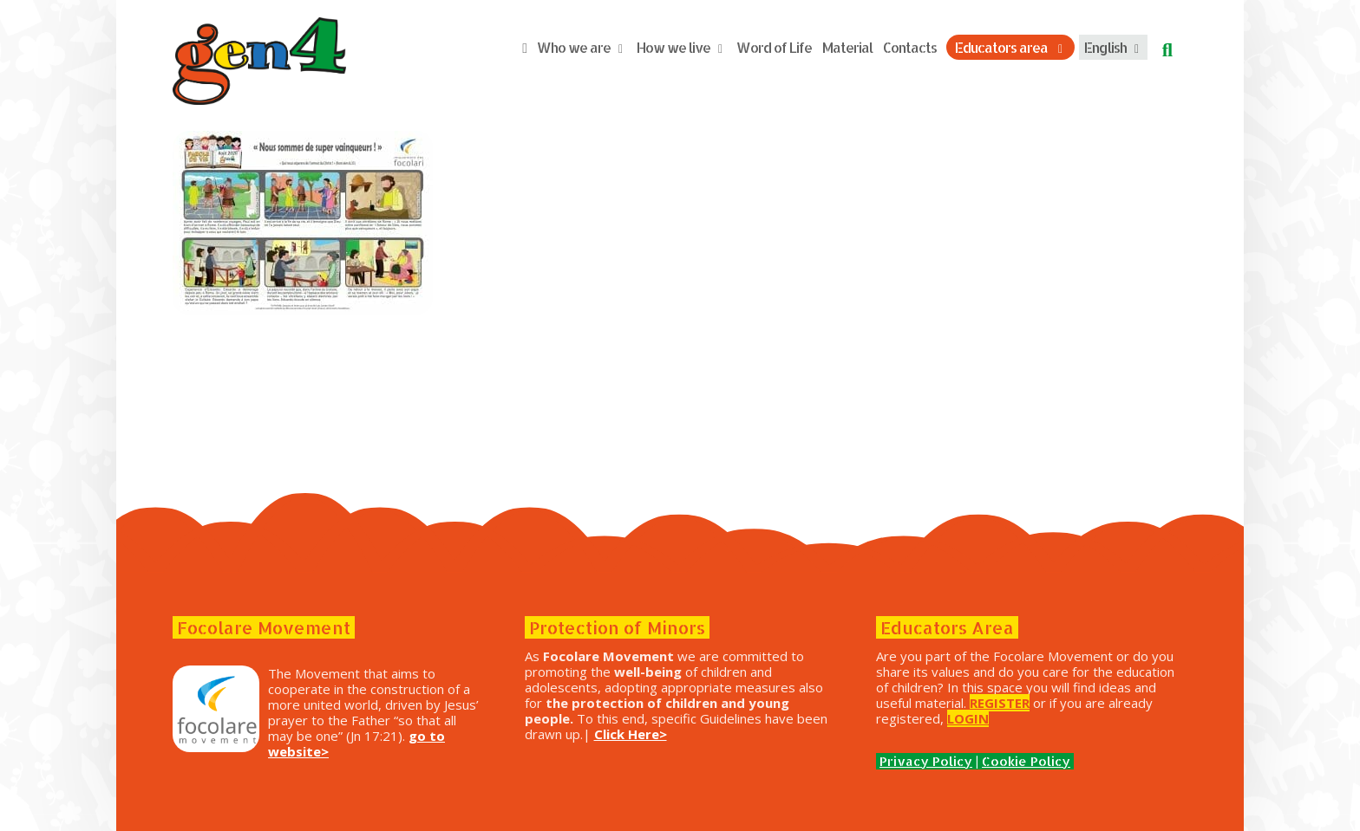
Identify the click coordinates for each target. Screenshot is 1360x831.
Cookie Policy (1026, 761)
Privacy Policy (925, 761)
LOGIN (968, 718)
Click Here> (630, 734)
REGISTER (1000, 702)
